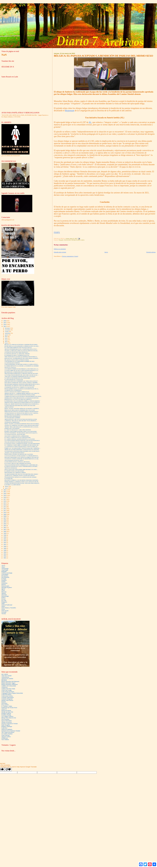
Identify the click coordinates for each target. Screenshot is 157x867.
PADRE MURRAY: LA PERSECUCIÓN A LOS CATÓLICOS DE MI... (21, 481)
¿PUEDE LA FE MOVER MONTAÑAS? (14, 452)
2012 (4, 509)
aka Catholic (4, 674)
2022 (4, 490)
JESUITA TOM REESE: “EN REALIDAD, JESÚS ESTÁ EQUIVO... (21, 433)
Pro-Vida (3, 600)
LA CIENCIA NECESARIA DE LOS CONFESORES (17, 378)
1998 (4, 535)
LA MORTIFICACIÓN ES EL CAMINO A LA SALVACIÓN (19, 387)
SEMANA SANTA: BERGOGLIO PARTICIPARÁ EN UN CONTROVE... (22, 402)
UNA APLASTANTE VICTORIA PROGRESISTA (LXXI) (18, 442)
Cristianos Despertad (6, 699)
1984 (4, 552)
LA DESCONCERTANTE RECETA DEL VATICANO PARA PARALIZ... (22, 483)
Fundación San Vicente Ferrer (9, 707)
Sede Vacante (5, 610)
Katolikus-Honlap (6, 715)
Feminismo (4, 583)
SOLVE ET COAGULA (10, 367)
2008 (4, 516)
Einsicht (3, 702)
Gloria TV (4, 709)
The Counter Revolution (7, 732)
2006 (4, 520)
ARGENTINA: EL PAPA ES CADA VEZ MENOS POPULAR (19, 385)
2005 (4, 522)
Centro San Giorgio (6, 690)
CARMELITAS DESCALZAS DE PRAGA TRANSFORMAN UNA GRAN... (23, 396)
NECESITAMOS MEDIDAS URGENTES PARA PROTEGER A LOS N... (22, 384)
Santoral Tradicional (6, 605)
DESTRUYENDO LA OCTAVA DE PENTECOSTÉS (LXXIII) (19, 394)
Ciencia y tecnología (6, 573)
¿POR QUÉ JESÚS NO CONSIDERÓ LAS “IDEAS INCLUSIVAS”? (21, 381)
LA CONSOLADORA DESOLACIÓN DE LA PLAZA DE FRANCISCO (22, 440)
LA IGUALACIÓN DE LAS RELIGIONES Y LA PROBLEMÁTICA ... (21, 455)
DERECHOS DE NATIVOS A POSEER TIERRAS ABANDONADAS (21, 411)
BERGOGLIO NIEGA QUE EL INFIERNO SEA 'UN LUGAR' (19, 410)
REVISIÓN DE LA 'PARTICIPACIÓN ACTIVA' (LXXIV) (18, 372)
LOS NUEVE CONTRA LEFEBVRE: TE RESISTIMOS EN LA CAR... (21, 458)
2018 (4, 497)
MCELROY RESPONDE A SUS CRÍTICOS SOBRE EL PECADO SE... (21, 457)
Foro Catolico (5, 705)
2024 (4, 324)
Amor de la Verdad (6, 675)
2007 (4, 518)
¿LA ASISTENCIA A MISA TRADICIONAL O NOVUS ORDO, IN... (21, 446)
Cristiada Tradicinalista (7, 697)
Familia (3, 581)
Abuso (3, 567)
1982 (4, 556)
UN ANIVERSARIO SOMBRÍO (12, 417)
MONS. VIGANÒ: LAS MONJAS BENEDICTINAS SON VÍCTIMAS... (22, 423)
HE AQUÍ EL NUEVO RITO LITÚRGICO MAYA (16, 360)
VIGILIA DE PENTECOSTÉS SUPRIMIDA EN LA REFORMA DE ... (21, 465)
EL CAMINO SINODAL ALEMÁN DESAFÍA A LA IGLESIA (19, 439)
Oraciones (4, 594)
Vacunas (3, 613)
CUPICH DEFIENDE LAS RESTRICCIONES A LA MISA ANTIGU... (21, 364)
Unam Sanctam (5, 735)
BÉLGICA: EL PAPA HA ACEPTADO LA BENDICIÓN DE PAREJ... (21, 344)
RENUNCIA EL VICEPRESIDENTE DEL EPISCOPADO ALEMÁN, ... (21, 358)
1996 (4, 537)
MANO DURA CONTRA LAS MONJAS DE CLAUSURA (18, 454)
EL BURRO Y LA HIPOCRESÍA (12, 484)
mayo (6, 339)
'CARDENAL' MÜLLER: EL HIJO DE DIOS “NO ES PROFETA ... (20, 420)
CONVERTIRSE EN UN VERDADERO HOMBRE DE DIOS (19, 361)
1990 (4, 546)
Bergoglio (61, 240)
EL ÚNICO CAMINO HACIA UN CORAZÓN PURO (17, 437)
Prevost (3, 599)
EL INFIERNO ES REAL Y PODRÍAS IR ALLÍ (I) (16, 355)
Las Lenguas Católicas (7, 716)
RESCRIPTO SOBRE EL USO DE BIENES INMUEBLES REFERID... (21, 480)
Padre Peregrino (5, 725)
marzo (6, 343)
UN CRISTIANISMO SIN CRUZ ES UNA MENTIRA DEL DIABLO (21, 474)
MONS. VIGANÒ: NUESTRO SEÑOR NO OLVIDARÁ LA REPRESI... (22, 408)
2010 (4, 512)
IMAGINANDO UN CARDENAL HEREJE (15, 472)
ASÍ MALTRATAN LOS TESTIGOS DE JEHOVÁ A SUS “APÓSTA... (21, 413)
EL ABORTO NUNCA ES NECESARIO (14, 471)
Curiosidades (4, 574)
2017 (4, 499)
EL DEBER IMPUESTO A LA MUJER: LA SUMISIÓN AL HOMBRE (21, 366)
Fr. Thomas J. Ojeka (6, 706)
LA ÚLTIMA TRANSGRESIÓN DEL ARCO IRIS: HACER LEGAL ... (21, 375)
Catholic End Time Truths (8, 689)
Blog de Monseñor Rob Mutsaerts (10, 681)
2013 (4, 507)
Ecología (3, 579)
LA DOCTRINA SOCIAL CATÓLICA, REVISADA (17, 461)
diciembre (7, 328)
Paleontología (5, 596)
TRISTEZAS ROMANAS (10, 468)
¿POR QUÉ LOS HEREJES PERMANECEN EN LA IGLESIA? (19, 376)
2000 (4, 531)
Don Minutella (5, 577)
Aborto (3, 565)
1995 (4, 539)
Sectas (3, 609)
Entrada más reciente (60, 252)
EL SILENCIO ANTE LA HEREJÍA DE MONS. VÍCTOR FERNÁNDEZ (22, 443)
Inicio (106, 252)
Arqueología (4, 570)
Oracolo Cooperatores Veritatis (9, 723)
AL (90, 122)
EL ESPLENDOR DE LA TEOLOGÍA (13, 379)
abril (6, 341)
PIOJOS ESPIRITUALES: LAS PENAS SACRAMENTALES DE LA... (21, 388)
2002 (4, 527)
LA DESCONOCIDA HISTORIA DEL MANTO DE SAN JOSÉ (19, 405)
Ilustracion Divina (6, 710)
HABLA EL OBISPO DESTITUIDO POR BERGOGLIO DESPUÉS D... (21, 404)
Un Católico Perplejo (7, 734)
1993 (4, 542)
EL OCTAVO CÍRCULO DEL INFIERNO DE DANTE (17, 463)
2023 (4, 326)
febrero (7, 486)
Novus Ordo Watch (6, 720)
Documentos (4, 576)
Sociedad (3, 612)
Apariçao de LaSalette (7, 678)
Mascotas (3, 592)
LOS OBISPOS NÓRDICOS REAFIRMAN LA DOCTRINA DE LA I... (21, 369)
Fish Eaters (4, 703)
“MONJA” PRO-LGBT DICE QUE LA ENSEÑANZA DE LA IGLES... (21, 427)
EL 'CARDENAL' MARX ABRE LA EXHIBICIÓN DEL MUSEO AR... (21, 445)
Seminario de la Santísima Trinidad (10, 731)
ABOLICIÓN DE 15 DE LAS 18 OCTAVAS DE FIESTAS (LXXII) (20, 419)
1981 (4, 558)
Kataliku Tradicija (6, 713)
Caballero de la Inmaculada (8, 686)
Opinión (3, 593)
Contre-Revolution (6, 694)
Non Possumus (5, 719)
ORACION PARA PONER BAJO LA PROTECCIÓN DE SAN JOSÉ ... (21, 373)
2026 (4, 321)
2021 (4, 491)
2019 (4, 495)
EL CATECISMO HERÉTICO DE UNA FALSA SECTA (18, 347)
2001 (4, 529)
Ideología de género (76, 240)
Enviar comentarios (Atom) (70, 256)
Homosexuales (67, 240)
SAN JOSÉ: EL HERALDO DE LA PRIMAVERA (16, 436)
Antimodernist (5, 677)
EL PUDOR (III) (8, 478)
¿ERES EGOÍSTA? (9, 407)
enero (6, 488)
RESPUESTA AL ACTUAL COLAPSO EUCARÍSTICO (18, 399)
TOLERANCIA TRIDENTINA (11, 422)
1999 (4, 533)
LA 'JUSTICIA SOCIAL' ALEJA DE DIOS (14, 434)
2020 (4, 493)
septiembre (8, 333)
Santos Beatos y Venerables (8, 608)
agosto (7, 334)
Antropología (5, 568)
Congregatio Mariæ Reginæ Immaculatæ (12, 693)
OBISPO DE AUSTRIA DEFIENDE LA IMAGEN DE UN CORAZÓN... (22, 449)
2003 (4, 525)
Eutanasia (4, 580)
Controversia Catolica (7, 696)
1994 (4, 541)
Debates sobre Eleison (7, 700)
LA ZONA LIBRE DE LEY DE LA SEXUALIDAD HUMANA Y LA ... (21, 370)
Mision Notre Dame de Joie (8, 718)
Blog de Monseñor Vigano (8, 683)
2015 (4, 503)
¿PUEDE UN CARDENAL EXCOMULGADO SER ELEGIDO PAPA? (21, 425)
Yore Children (5, 739)
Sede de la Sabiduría (6, 729)
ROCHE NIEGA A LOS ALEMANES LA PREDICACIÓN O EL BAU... (21, 346)
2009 (4, 514)
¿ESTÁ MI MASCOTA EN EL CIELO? (14, 460)
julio (6, 336)
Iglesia (82, 240)
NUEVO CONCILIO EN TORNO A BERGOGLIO (16, 391)
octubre (7, 331)
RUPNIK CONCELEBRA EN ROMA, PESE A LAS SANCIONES (20, 431)
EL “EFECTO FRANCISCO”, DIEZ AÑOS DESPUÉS (17, 430)
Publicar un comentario (60, 249)
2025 (4, 322)
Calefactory (4, 687)
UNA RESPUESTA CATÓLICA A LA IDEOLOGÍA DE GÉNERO (20, 477)
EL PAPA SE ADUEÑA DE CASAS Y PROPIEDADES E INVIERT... (21, 466)
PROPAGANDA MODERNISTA (12, 416)
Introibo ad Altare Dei (7, 712)
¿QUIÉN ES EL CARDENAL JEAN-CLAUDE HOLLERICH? (19, 475)
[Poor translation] (8, 769)
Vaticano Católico (6, 736)
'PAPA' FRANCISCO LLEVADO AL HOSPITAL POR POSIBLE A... (21, 356)
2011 (4, 510)
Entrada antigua (151, 252)
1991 (4, 544)
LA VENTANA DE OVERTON (12, 363)
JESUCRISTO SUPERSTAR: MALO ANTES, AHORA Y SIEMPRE (21, 382)
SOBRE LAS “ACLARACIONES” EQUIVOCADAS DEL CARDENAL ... (22, 448)
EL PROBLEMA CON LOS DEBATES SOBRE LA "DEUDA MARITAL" (22, 401)
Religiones (4, 602)
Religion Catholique (6, 726)
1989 (4, 548)
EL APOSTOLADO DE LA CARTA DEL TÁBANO (17, 353)
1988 (4, 550)
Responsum (69, 110)
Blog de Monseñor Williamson (9, 684)
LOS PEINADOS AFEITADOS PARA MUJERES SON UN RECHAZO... (22, 451)
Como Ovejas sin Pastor (7, 691)
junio (6, 338)
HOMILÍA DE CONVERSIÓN (11, 428)
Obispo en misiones (6, 722)
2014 (4, 505)
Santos (3, 606)
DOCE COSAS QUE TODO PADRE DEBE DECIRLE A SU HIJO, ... (21, 469)
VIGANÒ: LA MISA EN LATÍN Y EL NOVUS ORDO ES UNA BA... (21, 350)
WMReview (4, 738)
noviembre (8, 329)
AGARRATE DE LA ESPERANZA (13, 390)
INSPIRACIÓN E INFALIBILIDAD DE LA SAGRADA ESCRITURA (21, 398)
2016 (4, 501)
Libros (3, 590)
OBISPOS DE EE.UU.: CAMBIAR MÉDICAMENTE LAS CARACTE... (22, 393)
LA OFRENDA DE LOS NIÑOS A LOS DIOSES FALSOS (18, 414)
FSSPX (57, 232)
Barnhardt (4, 680)
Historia (3, 584)
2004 (4, 524)
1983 (4, 554)
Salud (2, 603)
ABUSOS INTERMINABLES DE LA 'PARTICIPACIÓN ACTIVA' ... (21, 349)
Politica (3, 597)
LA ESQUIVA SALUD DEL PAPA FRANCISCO (16, 352)
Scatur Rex (4, 728)
